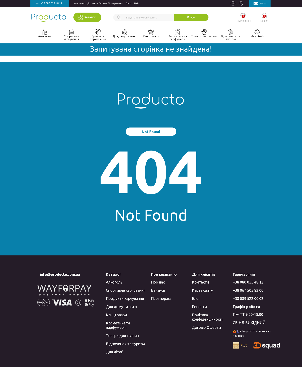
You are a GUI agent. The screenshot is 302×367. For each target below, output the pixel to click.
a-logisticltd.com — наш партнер (252, 334)
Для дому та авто (121, 307)
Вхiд (136, 3)
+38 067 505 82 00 (248, 290)
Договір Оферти (206, 327)
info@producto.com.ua (60, 274)
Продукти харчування (125, 298)
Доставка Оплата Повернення (105, 3)
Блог (128, 3)
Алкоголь (114, 282)
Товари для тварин (122, 335)
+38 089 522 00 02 (248, 298)
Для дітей (114, 352)
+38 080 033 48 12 (248, 282)
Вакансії (158, 290)
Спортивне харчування (125, 290)
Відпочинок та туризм (125, 344)
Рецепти (199, 307)
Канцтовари (116, 315)
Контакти (79, 3)
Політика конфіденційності (207, 317)
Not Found (151, 132)
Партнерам (161, 298)
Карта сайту (202, 290)
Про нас (158, 282)
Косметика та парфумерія (118, 325)
